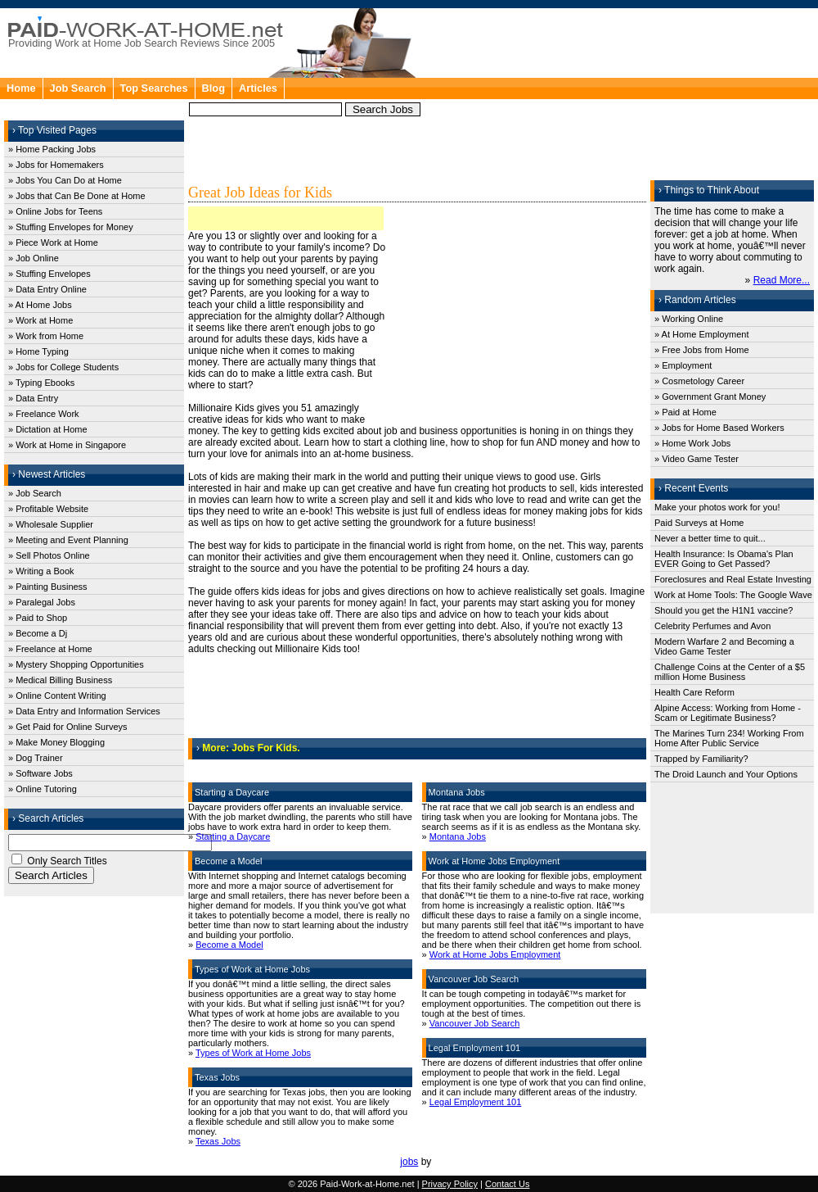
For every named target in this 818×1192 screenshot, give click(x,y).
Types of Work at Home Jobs (253, 1053)
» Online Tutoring (42, 789)
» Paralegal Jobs (41, 602)
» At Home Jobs (40, 305)
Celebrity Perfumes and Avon (712, 626)
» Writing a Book (41, 571)
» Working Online (688, 319)
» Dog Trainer (35, 758)
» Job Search (34, 493)
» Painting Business (48, 586)
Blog (213, 88)
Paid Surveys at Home (699, 523)
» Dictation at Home (48, 429)
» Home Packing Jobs (52, 149)
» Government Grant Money (710, 396)
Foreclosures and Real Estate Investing (732, 579)
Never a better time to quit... (710, 538)
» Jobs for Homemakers (56, 165)
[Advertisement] (527, 98)
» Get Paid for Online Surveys (68, 727)
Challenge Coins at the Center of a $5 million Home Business (729, 672)
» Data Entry (33, 398)
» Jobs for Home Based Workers (719, 428)
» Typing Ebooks (41, 383)
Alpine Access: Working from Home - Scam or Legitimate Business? (727, 713)
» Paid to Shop (37, 618)
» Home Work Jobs (692, 443)
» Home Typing (38, 351)
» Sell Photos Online (49, 555)
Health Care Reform (694, 692)
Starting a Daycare (233, 836)
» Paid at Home (685, 412)
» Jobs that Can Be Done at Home (77, 196)
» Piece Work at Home (53, 242)
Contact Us (507, 1184)
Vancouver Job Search (474, 1023)
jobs (409, 1161)
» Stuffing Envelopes (49, 274)
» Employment (683, 365)
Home (21, 88)
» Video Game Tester (696, 459)
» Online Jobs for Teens (55, 211)
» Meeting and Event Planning (68, 540)
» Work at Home (40, 320)
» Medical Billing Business (60, 680)
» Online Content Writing (57, 695)
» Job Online (33, 258)
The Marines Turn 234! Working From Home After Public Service (729, 738)
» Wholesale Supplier (50, 524)
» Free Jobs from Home (701, 350)
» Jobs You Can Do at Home (65, 180)
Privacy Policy (450, 1184)
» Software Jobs (40, 773)
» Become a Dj (37, 633)
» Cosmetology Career (699, 381)
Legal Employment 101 (475, 1102)
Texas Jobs (218, 1141)
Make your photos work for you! (717, 507)
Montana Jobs (457, 836)
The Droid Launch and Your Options (726, 774)
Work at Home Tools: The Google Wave (733, 595)
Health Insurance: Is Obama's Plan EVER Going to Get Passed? (723, 559)
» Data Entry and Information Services (84, 711)
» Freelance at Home (50, 649)
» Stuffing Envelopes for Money (70, 227)
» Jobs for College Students (63, 367)
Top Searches (154, 88)
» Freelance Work (43, 414)
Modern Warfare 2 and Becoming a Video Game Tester (724, 646)
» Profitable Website (48, 509)
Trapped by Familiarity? (701, 759)
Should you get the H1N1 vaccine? (723, 610)
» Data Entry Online (47, 289)
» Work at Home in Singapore (67, 445)
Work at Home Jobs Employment (495, 954)
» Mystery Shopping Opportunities (76, 664)
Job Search (78, 88)
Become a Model (229, 945)
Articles (258, 88)
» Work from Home (45, 336)
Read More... (781, 280)
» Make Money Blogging (56, 742)
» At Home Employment (701, 334)
